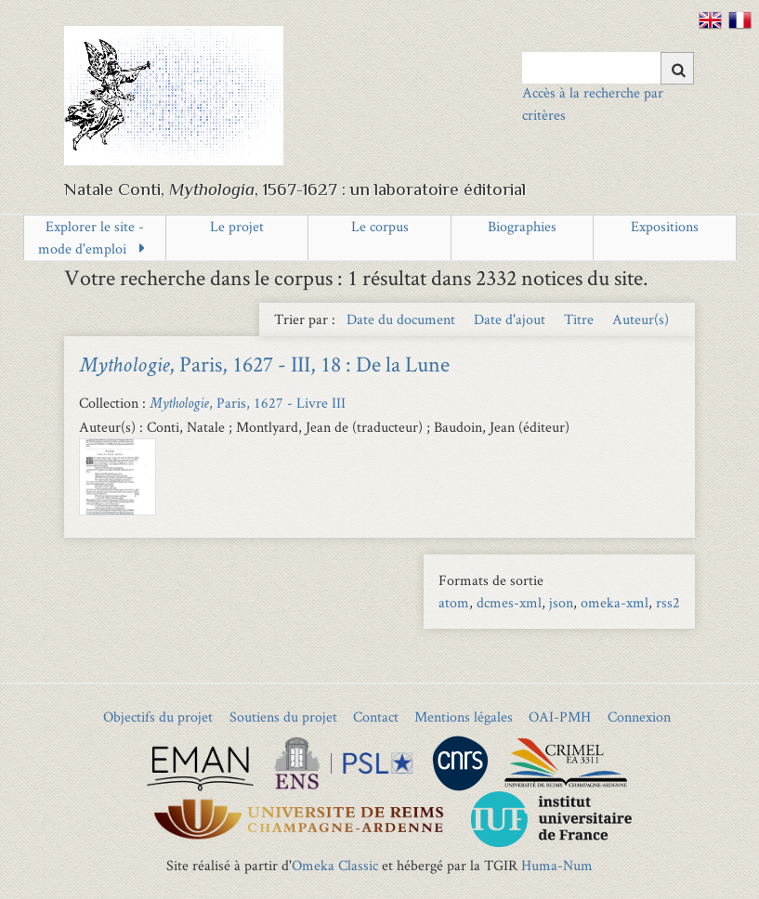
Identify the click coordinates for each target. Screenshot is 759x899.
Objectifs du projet (158, 716)
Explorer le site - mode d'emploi (91, 237)
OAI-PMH (560, 716)
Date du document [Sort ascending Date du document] (403, 319)
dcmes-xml (509, 602)
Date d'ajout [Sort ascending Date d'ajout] (511, 319)
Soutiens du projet (283, 716)
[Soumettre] (677, 68)
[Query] (608, 68)
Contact (376, 716)
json (561, 602)
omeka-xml (614, 602)
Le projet (237, 226)
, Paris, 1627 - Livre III (248, 402)
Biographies (522, 226)
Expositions (665, 226)
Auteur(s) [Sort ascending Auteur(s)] (640, 319)
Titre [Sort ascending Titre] (580, 319)
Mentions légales (463, 716)
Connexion (639, 716)
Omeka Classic (335, 865)
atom (453, 602)
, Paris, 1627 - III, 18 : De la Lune (264, 363)
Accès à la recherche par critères (592, 103)
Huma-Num (557, 865)
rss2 (668, 602)
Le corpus (380, 226)
